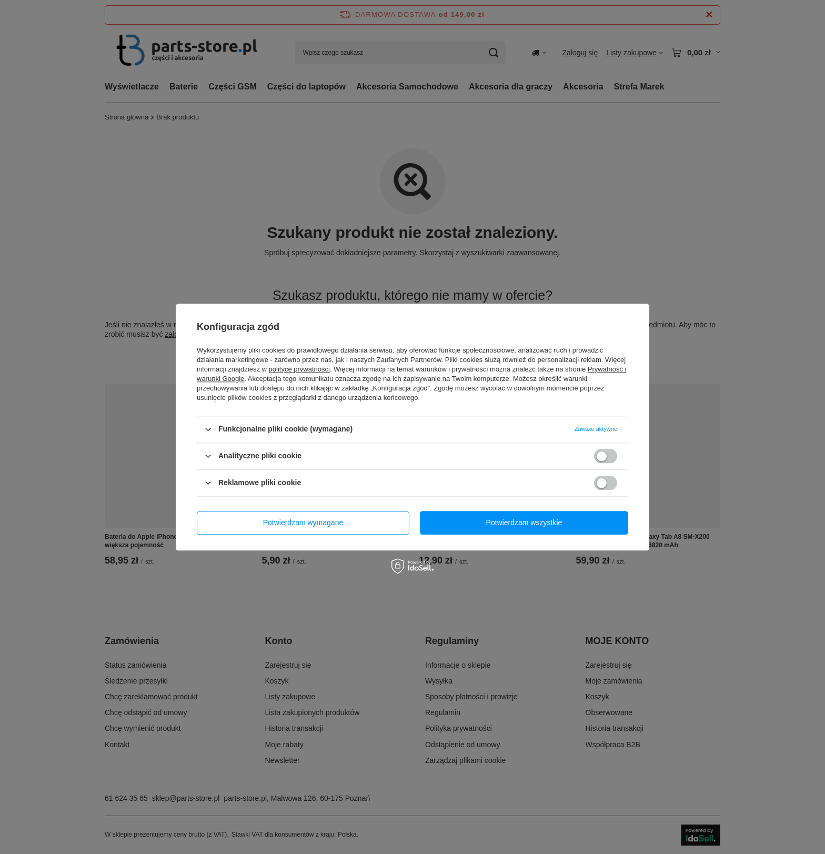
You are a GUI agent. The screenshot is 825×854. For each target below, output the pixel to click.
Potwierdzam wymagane (303, 522)
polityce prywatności (299, 369)
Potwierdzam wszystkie (524, 522)
